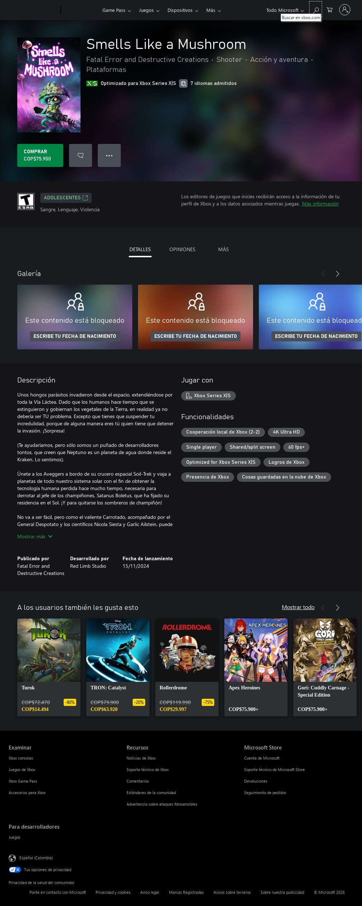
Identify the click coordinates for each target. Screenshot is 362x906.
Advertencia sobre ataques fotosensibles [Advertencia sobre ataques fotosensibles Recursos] (162, 804)
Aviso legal (149, 892)
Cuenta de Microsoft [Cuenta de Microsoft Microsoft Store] (262, 758)
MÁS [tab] (223, 249)
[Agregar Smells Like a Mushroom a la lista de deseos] (80, 155)
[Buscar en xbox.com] (315, 9)
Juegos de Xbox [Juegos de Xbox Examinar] (22, 769)
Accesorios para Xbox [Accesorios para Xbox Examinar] (27, 792)
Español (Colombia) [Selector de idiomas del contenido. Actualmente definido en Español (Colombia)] (36, 857)
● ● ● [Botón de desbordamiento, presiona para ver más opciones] (109, 155)
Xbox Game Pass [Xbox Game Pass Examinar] (23, 781)
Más (210, 10)
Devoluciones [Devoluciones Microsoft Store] (255, 781)
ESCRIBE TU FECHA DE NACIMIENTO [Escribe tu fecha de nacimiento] (74, 336)
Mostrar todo (298, 607)
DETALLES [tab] (140, 249)
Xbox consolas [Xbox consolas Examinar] (21, 758)
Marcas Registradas (186, 892)
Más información (320, 203)
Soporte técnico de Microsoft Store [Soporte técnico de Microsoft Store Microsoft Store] (274, 769)
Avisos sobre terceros (232, 892)
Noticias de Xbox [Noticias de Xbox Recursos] (141, 758)
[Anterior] (323, 274)
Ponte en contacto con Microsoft (57, 892)
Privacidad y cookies (113, 892)
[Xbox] (80, 10)
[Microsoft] (33, 10)
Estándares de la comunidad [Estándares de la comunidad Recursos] (151, 792)
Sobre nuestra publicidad (282, 892)
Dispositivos (180, 10)
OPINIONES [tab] (182, 249)
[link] (49, 667)
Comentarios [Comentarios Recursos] (138, 781)
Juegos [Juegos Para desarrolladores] (14, 837)
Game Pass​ (113, 10)
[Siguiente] (337, 274)
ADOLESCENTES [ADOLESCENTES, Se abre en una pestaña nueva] (66, 198)
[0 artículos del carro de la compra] (330, 9)
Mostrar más (34, 536)
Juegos (146, 10)
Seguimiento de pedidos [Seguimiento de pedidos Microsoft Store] (265, 792)
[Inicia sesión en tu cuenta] (344, 9)
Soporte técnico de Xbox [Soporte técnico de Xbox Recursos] (148, 769)
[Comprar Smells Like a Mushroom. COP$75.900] (40, 155)
